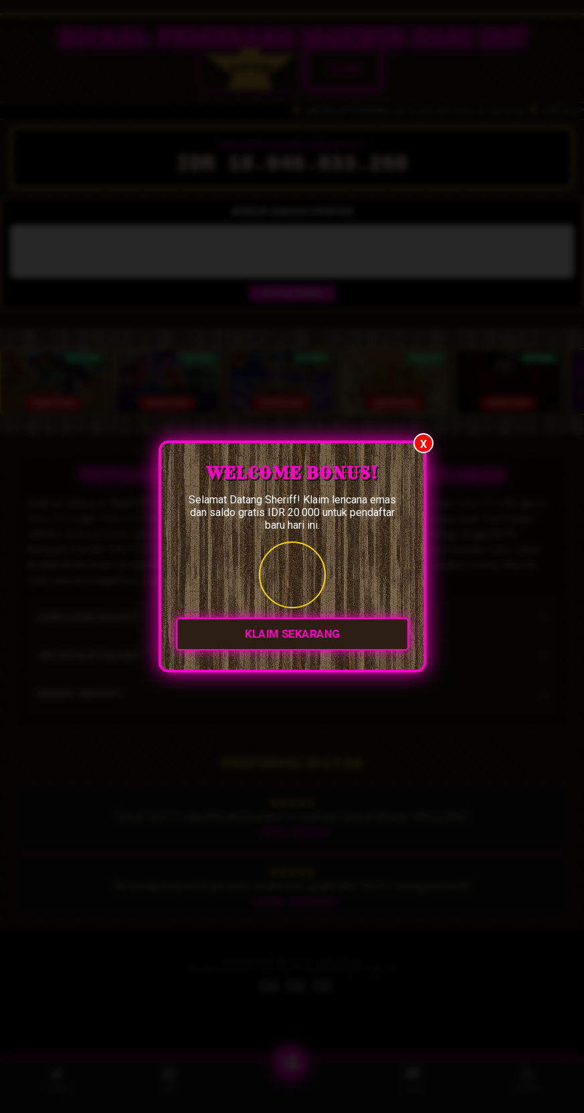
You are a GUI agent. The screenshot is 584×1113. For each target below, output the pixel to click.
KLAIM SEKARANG (292, 634)
